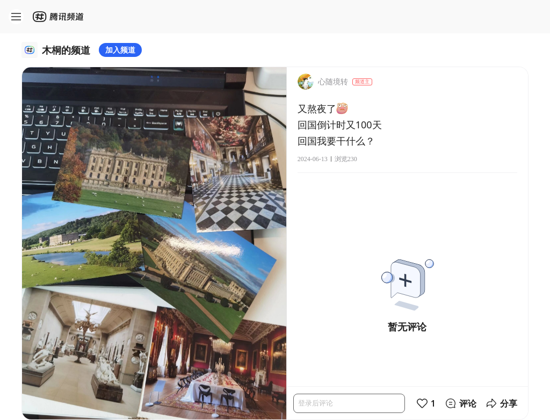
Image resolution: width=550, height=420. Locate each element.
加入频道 (120, 50)
